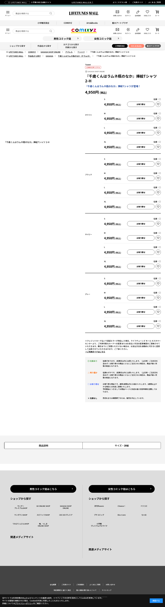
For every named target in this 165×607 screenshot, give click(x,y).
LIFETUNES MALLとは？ (82, 2)
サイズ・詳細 (122, 445)
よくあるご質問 (154, 2)
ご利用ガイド (137, 2)
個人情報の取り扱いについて (86, 590)
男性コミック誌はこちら (43, 489)
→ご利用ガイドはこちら (95, 351)
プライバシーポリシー (24, 603)
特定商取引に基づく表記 (62, 590)
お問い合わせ (110, 584)
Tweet (88, 64)
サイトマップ (106, 590)
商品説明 (43, 445)
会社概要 (53, 584)
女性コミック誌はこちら (121, 489)
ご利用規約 (80, 584)
